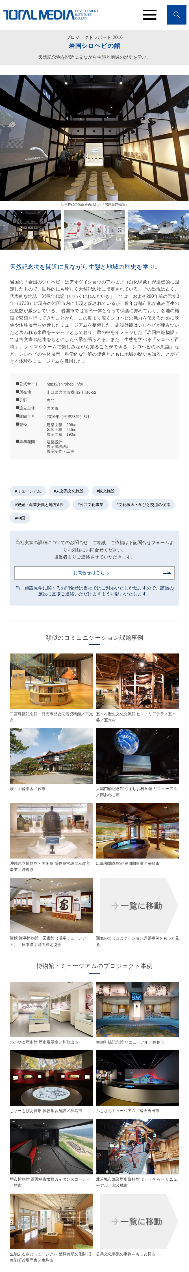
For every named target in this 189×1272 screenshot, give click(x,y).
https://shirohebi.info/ (65, 384)
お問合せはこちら (91, 572)
